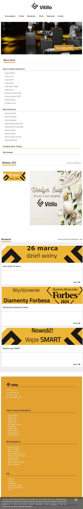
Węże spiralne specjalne (14, 124)
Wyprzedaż (50, 16)
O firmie (21, 16)
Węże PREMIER (11, 117)
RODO (10, 490)
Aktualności (31, 16)
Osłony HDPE (13, 431)
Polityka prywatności (15, 488)
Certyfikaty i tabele (15, 485)
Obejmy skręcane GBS (13, 93)
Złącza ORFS (10, 73)
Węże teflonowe (11, 140)
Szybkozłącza (10, 100)
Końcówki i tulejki (11, 86)
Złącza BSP (9, 80)
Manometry (9, 90)
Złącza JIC (9, 76)
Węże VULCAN (10, 113)
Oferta (41, 16)
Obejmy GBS (12, 429)
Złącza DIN (9, 83)
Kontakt (60, 16)
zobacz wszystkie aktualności (68, 239)
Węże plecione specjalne (14, 127)
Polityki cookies (61, 499)
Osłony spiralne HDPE (13, 96)
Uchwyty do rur (10, 103)
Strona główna (10, 16)
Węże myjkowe (10, 120)
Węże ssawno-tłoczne (13, 137)
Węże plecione (10, 133)
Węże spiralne (10, 130)
